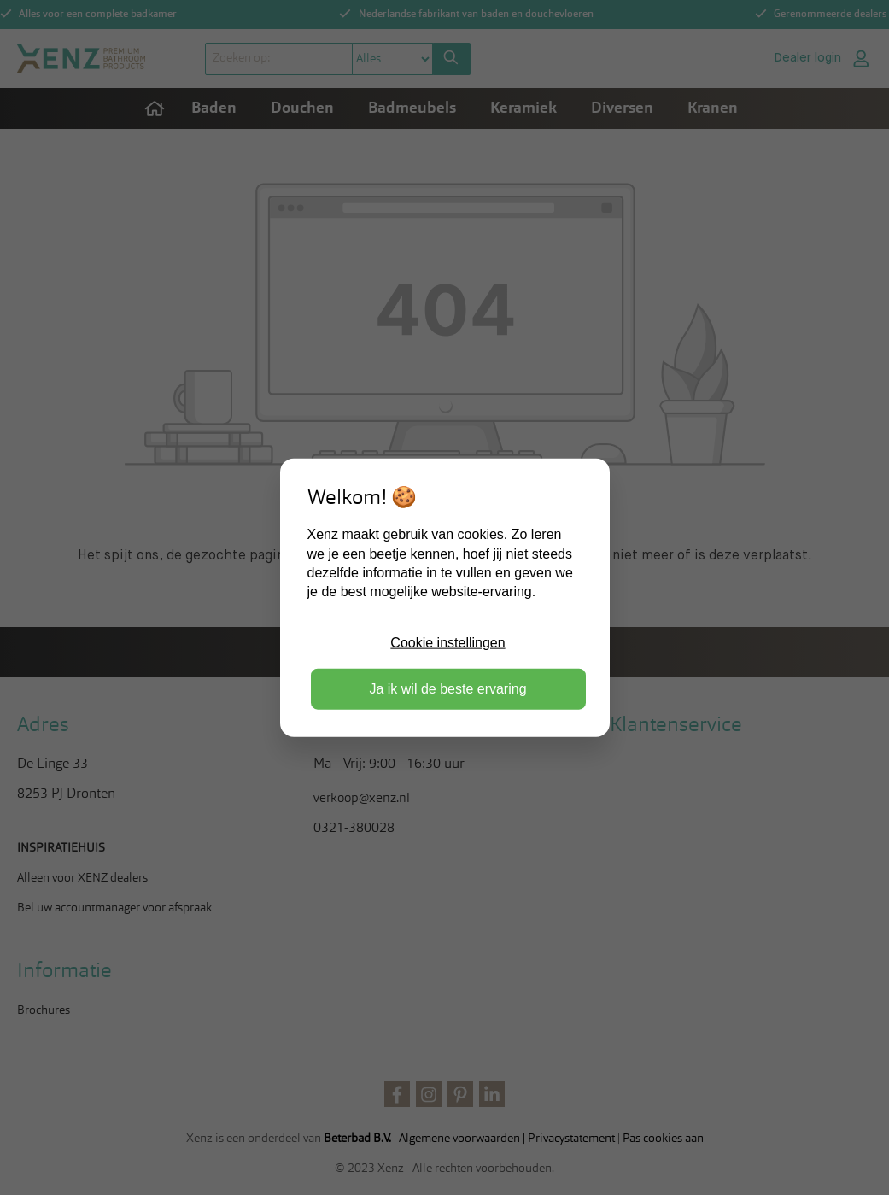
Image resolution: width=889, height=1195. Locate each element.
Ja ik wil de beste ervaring (447, 689)
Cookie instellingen (447, 642)
